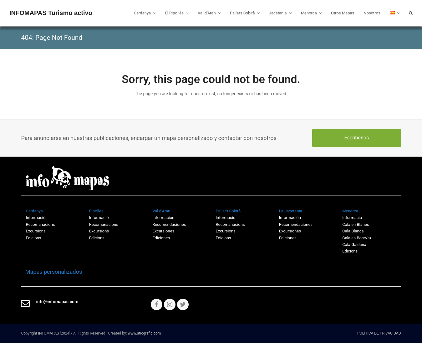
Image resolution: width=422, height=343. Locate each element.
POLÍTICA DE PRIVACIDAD (379, 333)
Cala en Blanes (355, 224)
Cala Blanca (353, 231)
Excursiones (163, 231)
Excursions (35, 231)
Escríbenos (356, 138)
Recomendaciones (169, 224)
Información (163, 217)
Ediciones (161, 238)
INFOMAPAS (48, 333)
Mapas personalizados (51, 271)
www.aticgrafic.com (144, 333)
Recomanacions (40, 224)
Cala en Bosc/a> (357, 238)
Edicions (33, 238)
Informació (225, 217)
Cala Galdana (354, 244)
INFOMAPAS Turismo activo (50, 12)
